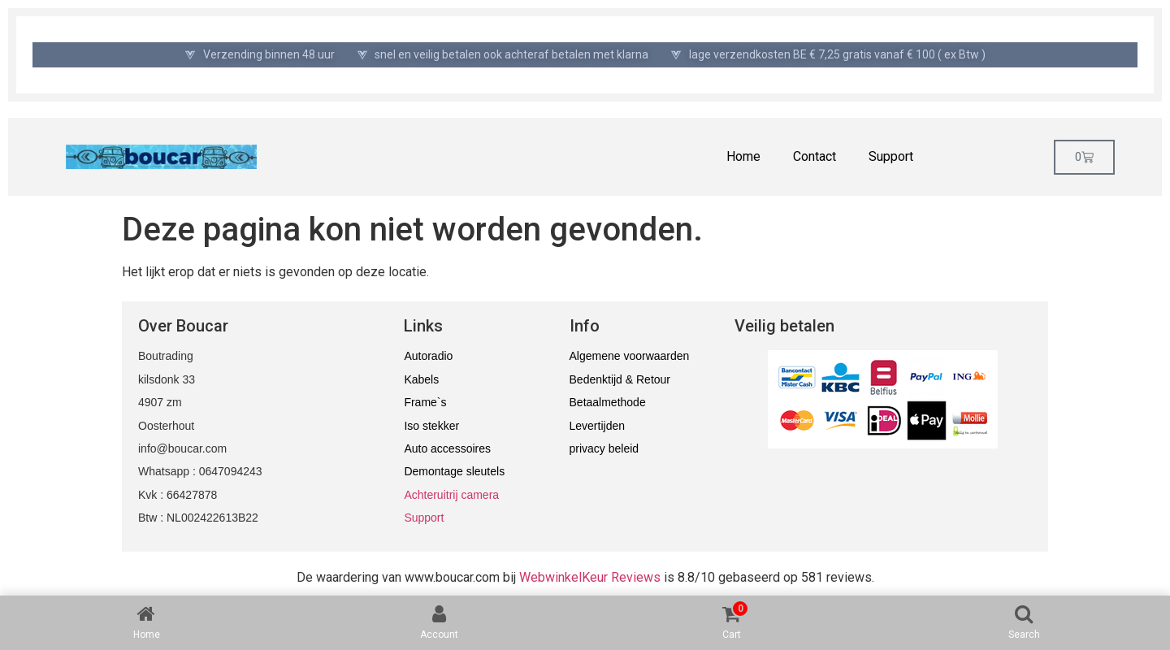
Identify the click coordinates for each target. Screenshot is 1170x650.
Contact (814, 156)
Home (743, 156)
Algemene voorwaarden (630, 355)
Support (891, 156)
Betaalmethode (608, 402)
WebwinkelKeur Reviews (590, 577)
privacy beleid (604, 448)
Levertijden (598, 425)
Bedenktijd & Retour (620, 379)
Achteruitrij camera (451, 494)
